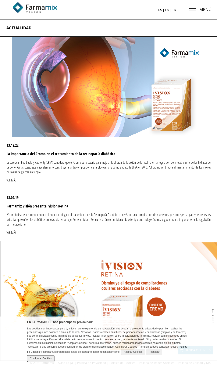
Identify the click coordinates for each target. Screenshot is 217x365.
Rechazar (154, 351)
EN (167, 10)
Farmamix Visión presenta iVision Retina (37, 206)
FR (174, 10)
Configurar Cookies (41, 358)
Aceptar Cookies (133, 351)
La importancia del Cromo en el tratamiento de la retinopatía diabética (61, 153)
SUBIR (212, 316)
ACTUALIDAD (19, 27)
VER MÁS (11, 180)
